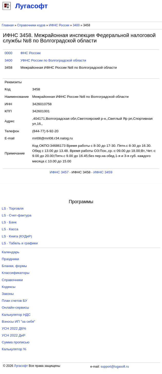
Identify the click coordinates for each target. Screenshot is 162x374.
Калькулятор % (14, 349)
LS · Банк (9, 222)
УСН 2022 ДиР (13, 335)
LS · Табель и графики (20, 243)
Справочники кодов (31, 25)
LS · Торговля (13, 208)
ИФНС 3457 (59, 172)
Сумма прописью (15, 342)
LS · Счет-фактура (17, 215)
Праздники (10, 259)
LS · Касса (10, 229)
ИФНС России (59, 25)
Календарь (10, 252)
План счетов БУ (14, 301)
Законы (8, 294)
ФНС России (31, 53)
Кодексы (8, 287)
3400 (76, 25)
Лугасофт (21, 366)
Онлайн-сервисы (15, 307)
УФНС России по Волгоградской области (53, 60)
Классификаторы (15, 273)
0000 (8, 53)
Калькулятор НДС (16, 315)
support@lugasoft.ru (114, 366)
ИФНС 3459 (102, 172)
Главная (8, 25)
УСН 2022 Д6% (14, 328)
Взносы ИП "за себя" (18, 321)
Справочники (12, 280)
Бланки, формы (14, 266)
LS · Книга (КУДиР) (17, 236)
